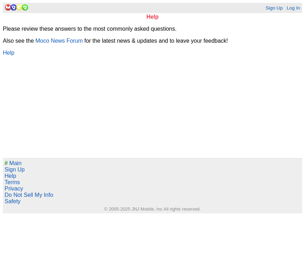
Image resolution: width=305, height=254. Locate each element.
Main (13, 163)
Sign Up (274, 8)
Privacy (14, 189)
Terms (12, 182)
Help (8, 53)
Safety (12, 201)
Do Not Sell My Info (29, 195)
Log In (293, 8)
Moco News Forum (59, 41)
